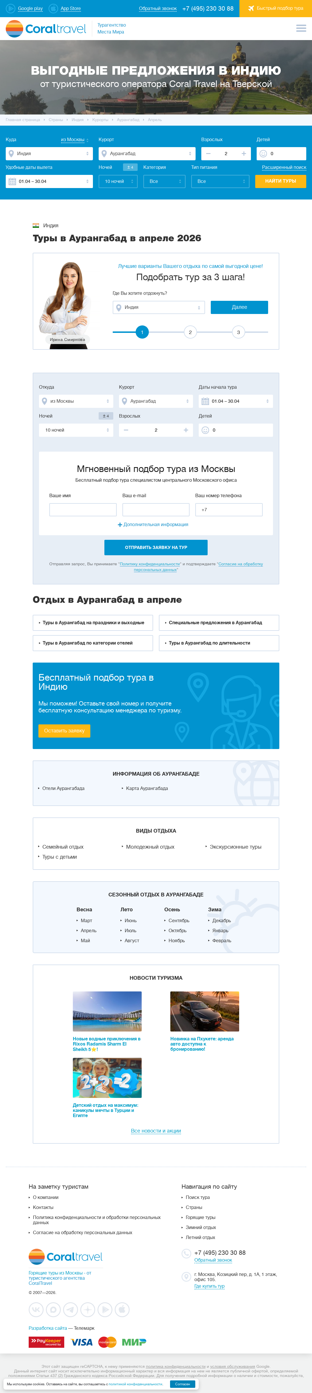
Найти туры (280, 181)
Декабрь (221, 920)
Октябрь (177, 930)
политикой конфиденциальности (135, 1384)
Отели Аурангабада (63, 788)
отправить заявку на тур (156, 547)
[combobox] (67, 140)
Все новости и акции (156, 1131)
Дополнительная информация (156, 524)
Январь (220, 930)
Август (132, 940)
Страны (194, 1207)
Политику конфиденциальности (150, 564)
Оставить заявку (64, 731)
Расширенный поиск (284, 167)
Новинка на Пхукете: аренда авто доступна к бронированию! (202, 1044)
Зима (214, 909)
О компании (45, 1197)
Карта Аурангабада (147, 788)
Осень (172, 909)
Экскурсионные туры (236, 847)
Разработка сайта (48, 1328)
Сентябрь (179, 920)
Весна (84, 909)
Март (86, 920)
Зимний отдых (201, 1227)
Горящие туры (200, 1217)
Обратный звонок (213, 1260)
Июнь (130, 920)
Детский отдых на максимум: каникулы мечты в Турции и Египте (105, 1110)
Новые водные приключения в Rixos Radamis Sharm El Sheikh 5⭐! (107, 1044)
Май (85, 940)
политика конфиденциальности (176, 1366)
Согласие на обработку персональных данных (82, 1232)
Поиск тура (198, 1197)
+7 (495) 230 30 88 (208, 8)
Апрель (88, 930)
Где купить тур (209, 1286)
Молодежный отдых (150, 847)
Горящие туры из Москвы (56, 1273)
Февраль (221, 940)
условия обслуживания (232, 1366)
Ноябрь (177, 940)
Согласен (182, 1384)
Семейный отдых (62, 847)
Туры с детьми (59, 857)
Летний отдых (200, 1237)
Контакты (43, 1207)
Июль (130, 930)
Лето (126, 909)
